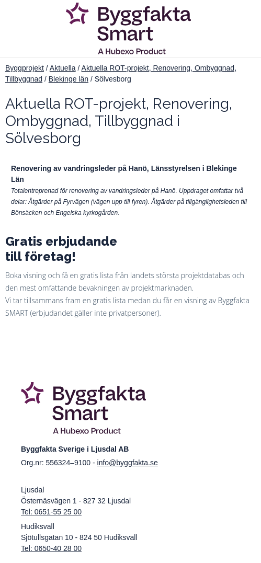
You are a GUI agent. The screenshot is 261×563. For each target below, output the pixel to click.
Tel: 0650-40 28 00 (51, 548)
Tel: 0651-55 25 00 (51, 512)
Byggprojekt (24, 68)
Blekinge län (68, 79)
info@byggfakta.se (127, 462)
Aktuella (63, 68)
